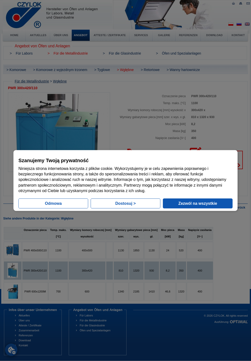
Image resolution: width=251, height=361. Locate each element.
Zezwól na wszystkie (197, 203)
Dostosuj (125, 203)
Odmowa (53, 203)
